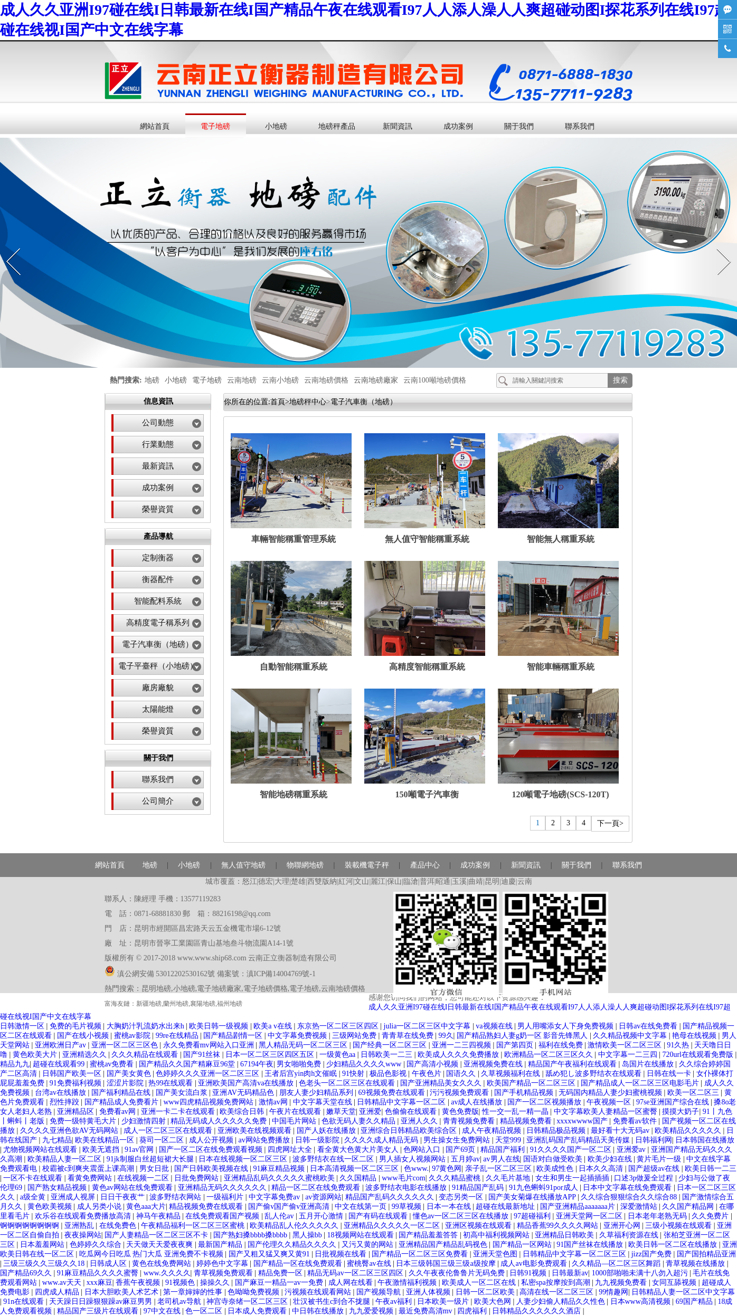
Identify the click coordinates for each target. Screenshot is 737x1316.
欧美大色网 (493, 1301)
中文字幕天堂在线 (323, 1102)
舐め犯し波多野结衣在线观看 (594, 1073)
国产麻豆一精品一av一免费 (280, 1282)
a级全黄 (34, 1197)
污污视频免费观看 (460, 1092)
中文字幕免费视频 (298, 1036)
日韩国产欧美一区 (72, 1073)
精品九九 (15, 1064)
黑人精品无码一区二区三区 (304, 1045)
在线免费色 (118, 1225)
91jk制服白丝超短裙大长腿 (151, 1159)
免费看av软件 (636, 1121)
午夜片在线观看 (296, 1111)
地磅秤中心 (307, 402)
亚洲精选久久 (85, 1054)
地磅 (152, 380)
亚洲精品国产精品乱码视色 (444, 1244)
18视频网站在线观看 (361, 1235)
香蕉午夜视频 (139, 1282)
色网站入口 (422, 1149)
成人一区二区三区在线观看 (169, 1130)
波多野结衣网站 (176, 1197)
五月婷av (465, 1159)
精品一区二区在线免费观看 (316, 1187)
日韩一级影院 (318, 1140)
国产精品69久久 (27, 1273)
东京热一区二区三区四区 (339, 1026)
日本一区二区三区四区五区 (270, 1054)
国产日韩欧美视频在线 (212, 1168)
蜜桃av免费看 (113, 1064)
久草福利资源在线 (629, 1235)
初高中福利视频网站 (497, 1235)
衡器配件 (158, 579)
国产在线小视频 (84, 1036)
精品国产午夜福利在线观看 (573, 1064)
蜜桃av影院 (133, 1036)
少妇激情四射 (144, 1121)
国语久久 (462, 1073)
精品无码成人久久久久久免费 (220, 1121)
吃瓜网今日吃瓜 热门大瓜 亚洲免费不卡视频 (152, 1254)
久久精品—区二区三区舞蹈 (617, 1263)
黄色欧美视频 (50, 1206)
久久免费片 (711, 1216)
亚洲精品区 (76, 1111)
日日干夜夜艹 (123, 1197)
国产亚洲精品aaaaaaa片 (578, 1206)
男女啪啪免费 (300, 1064)
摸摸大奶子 (680, 1111)
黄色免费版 (460, 1111)
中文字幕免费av (275, 1197)
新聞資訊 (397, 126)
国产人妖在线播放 (327, 1130)
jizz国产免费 (652, 1254)
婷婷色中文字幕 (223, 1263)
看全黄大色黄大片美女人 (359, 1149)
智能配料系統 (158, 601)
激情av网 (274, 1102)
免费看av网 (118, 1111)
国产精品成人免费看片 (122, 1102)
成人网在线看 (351, 1282)
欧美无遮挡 (101, 1149)
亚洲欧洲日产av (61, 1045)
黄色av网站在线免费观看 (133, 1187)
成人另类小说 (100, 1206)
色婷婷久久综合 (97, 1244)
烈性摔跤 (65, 1102)
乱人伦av (280, 1216)
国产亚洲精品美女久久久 (442, 1083)
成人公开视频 (212, 1140)
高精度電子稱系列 (158, 622)
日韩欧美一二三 (387, 1054)
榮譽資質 (158, 509)
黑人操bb (308, 1235)
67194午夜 (256, 1064)
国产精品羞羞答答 (429, 1235)
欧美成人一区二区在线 (480, 1282)
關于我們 (519, 126)
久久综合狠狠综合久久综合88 (630, 1197)
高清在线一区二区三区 (557, 1292)
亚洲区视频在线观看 (479, 1225)
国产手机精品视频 (524, 1092)
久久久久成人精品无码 (382, 1140)
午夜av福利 (394, 1301)
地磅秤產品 (336, 126)
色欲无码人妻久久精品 (360, 1121)
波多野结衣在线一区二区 (334, 1159)
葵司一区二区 (162, 1140)
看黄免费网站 (91, 1178)
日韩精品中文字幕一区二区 (402, 1102)
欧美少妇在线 (611, 1159)
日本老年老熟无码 (658, 1216)
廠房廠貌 (158, 687)
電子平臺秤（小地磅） (157, 666)
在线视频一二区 (144, 1178)
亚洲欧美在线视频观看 (256, 1130)
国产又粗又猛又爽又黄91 (270, 1254)
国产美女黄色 (130, 1073)
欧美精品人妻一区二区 (65, 1159)
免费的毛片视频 (76, 1026)
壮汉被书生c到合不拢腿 (332, 1301)
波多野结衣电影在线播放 (407, 1187)
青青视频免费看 (470, 1121)
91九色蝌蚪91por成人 (544, 1187)
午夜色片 (427, 1073)
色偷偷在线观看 (412, 1111)
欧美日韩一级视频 (219, 1026)
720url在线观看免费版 (698, 1054)
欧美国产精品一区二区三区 (532, 1083)
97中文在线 (163, 1311)
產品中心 (425, 865)
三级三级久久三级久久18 (45, 1263)
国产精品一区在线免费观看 (298, 1263)
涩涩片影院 (126, 1083)
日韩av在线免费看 (649, 1026)
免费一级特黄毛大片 (84, 1121)
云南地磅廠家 (376, 380)
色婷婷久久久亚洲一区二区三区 (208, 1073)
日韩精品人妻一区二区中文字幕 (683, 1292)
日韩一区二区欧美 (486, 1292)
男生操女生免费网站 (457, 1140)
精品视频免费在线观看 (207, 1206)
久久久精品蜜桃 (456, 1178)
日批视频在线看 (341, 1254)
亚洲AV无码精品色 (244, 1092)
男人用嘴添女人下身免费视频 (566, 1026)
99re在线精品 (178, 1036)
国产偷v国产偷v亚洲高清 (290, 1206)
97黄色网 (446, 1168)
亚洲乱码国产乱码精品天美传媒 (579, 1140)
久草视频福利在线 (511, 1073)
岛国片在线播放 (649, 1064)
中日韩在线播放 (319, 1311)
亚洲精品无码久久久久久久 (223, 1187)
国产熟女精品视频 (58, 1187)
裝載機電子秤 (367, 865)
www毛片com (403, 1178)
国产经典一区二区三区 (391, 1045)
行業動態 (158, 444)
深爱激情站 (639, 1206)
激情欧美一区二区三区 (626, 1045)
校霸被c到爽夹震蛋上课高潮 (89, 1168)
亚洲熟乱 (80, 1225)
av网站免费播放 (265, 1140)
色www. (416, 1168)
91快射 (354, 1073)
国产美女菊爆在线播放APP (533, 1197)
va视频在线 (495, 1026)
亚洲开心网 (622, 1225)
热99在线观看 (171, 1083)
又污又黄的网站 (368, 1244)
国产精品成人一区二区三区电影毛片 (641, 1083)
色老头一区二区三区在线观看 (348, 1083)
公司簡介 (158, 801)
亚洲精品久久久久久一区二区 (393, 1225)
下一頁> (610, 823)
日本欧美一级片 (444, 1301)
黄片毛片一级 (660, 1159)
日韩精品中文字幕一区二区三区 (575, 1254)
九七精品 (57, 1140)
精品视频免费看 (527, 1121)
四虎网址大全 (291, 1149)
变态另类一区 (462, 1197)
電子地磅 (215, 126)
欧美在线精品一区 (105, 1140)
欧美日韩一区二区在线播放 (673, 1244)
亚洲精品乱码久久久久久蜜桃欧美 (280, 1178)
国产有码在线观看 (379, 1216)
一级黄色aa (338, 1054)
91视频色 (181, 1282)
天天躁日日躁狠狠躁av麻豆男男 (101, 1301)
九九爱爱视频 (372, 1311)
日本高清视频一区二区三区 (355, 1168)
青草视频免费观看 (224, 1273)
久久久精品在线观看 (145, 1054)
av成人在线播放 (477, 1102)
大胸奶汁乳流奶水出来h (146, 1026)
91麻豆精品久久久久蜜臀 (98, 1273)
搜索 (620, 380)
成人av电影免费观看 (534, 1263)
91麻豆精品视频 (280, 1168)
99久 (446, 1036)
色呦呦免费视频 (254, 1292)
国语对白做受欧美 (553, 1159)
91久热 (679, 1045)
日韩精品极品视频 (557, 1130)
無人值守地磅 (243, 865)
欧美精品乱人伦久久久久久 (295, 1225)
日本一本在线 (450, 1206)
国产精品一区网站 (523, 1244)
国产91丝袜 (202, 1054)
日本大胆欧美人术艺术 (122, 1292)
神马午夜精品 (159, 1216)
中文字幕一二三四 (628, 1054)
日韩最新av (570, 1273)
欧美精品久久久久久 (689, 1130)
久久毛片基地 (509, 1178)
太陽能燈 (158, 709)
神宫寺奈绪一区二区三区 (248, 1301)
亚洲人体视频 (429, 1292)
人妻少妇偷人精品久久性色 (561, 1301)
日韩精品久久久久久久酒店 (537, 1311)
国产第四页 (515, 1045)
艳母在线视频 (695, 1036)
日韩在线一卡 (670, 1073)
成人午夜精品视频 (492, 1130)
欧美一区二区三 (694, 1092)
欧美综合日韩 (243, 1111)
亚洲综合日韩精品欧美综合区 (410, 1130)
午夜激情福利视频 (408, 1282)
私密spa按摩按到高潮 (556, 1282)
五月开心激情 (322, 1216)
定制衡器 (158, 558)
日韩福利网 (653, 1140)
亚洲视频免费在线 (494, 1064)
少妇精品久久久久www (364, 1064)
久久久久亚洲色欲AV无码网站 (70, 1130)
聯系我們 (579, 126)
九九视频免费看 (622, 1282)
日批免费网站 (197, 1178)
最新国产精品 (221, 1244)
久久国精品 (359, 1178)
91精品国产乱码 (479, 1187)
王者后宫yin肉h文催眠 (301, 1073)
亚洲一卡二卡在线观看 (179, 1111)
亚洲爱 (370, 1111)
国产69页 (461, 1149)
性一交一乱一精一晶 (516, 1111)
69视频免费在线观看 (392, 1092)
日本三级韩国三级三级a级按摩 (446, 1263)
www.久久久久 (167, 1273)
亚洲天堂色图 (496, 1254)
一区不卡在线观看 (33, 1178)
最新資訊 (158, 466)
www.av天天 (62, 1282)
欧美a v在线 (273, 1026)
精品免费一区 (281, 1273)
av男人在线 (501, 1159)
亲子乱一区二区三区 (499, 1168)
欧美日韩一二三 (710, 1168)
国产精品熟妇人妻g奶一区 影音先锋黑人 (523, 1036)
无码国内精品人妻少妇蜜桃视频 (611, 1092)
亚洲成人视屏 (74, 1197)
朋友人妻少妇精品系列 (317, 1092)
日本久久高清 (602, 1168)
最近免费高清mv (426, 1311)
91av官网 (140, 1149)
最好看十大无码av (621, 1130)
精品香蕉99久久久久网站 (558, 1225)
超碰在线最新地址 (506, 1206)
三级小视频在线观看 (679, 1225)
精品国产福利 (503, 1149)
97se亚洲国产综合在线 (673, 1102)
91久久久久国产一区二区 (571, 1149)
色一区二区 (204, 1311)
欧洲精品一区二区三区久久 (549, 1054)
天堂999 (509, 1140)
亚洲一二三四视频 (462, 1045)
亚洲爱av (632, 1149)
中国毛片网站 (295, 1121)
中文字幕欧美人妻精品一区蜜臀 (606, 1111)
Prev (7, 245)
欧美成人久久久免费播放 (459, 1054)
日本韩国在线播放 (704, 1140)
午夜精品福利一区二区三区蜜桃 (194, 1225)
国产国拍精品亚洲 (706, 1254)
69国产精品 (695, 1301)
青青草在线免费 (409, 1036)
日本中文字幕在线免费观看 (628, 1187)
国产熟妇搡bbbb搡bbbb (251, 1235)
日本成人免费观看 (258, 1311)
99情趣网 (613, 1292)
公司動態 (158, 422)
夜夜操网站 (82, 1235)
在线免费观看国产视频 (223, 1216)
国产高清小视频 (433, 1064)
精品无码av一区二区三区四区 (356, 1273)
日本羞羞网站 (43, 1244)
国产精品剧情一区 (233, 1036)
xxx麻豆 (99, 1282)
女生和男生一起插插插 (573, 1178)
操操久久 (216, 1282)
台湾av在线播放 (61, 1092)
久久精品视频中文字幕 (631, 1036)
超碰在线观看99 (60, 1064)
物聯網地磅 (305, 865)
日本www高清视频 (641, 1301)
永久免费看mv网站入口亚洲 (209, 1045)
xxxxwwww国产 (582, 1121)
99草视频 (407, 1206)
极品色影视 (389, 1073)
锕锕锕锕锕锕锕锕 (30, 1225)
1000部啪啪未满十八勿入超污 (641, 1273)
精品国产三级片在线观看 (98, 1311)
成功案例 (458, 126)
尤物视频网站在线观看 (41, 1149)
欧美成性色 (555, 1168)
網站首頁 (154, 126)
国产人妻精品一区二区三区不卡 (157, 1235)
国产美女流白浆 (183, 1092)
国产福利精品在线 (122, 1092)
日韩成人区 (109, 1263)
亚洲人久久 (420, 1121)
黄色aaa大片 (146, 1206)
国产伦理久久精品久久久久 (293, 1244)
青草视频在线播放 (696, 1263)
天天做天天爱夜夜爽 (160, 1244)
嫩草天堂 (341, 1111)
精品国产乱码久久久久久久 (390, 1197)
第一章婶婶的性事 (193, 1292)
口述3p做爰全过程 (644, 1178)
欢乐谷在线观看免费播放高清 (84, 1216)
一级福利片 (225, 1197)
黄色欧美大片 (36, 1054)
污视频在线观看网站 (319, 1292)
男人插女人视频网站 (413, 1159)
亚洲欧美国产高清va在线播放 (247, 1083)
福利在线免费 (561, 1045)
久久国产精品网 (689, 1206)
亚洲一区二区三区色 (125, 1045)
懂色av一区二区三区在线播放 (462, 1216)
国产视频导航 (379, 1292)
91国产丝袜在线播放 (590, 1244)
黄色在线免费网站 (162, 1263)
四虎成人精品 (58, 1292)
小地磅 (276, 126)
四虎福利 (473, 1311)
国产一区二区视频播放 (545, 1102)
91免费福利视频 (76, 1083)
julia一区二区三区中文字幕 (428, 1026)
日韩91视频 (529, 1273)
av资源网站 (323, 1197)
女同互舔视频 (675, 1282)
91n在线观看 (24, 1301)
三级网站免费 (355, 1036)
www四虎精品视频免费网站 (209, 1102)
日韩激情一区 (23, 1026)
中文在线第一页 (362, 1206)
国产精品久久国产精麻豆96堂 (188, 1064)
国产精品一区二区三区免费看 (421, 1254)
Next (718, 245)
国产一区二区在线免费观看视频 (211, 1149)
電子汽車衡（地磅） (157, 644)
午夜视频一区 (610, 1102)
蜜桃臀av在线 (370, 1263)
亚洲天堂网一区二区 (590, 1216)
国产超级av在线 (655, 1168)
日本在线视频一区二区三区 (244, 1159)
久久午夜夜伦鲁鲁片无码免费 (458, 1273)
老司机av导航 (180, 1301)
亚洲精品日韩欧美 (565, 1235)
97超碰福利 (533, 1216)
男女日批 (155, 1168)
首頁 (277, 402)
